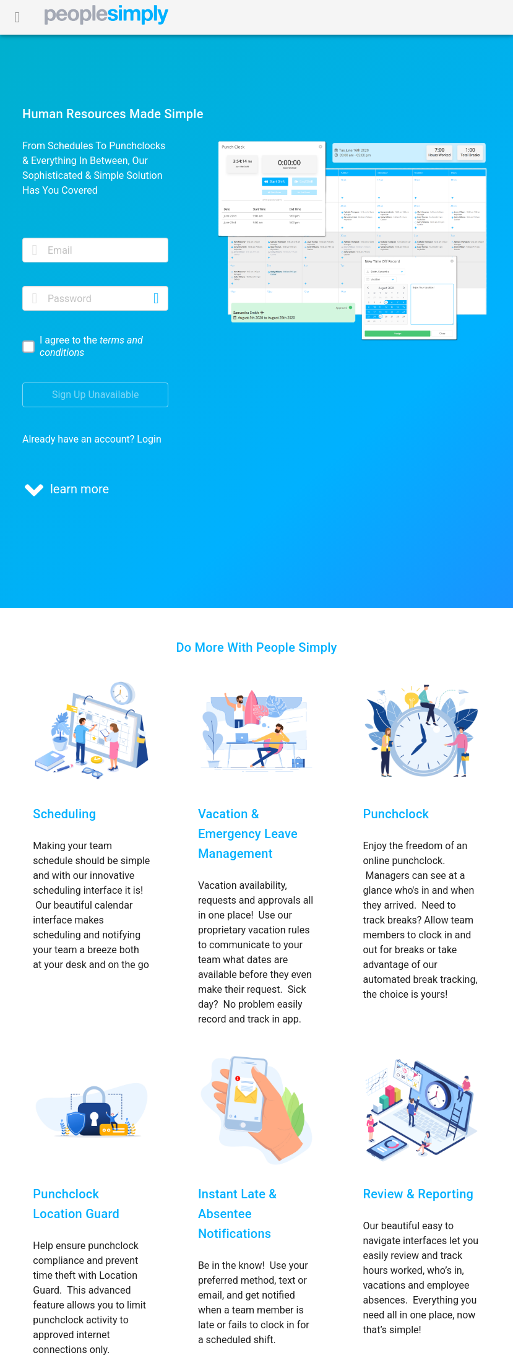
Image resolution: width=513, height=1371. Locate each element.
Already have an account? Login (92, 439)
